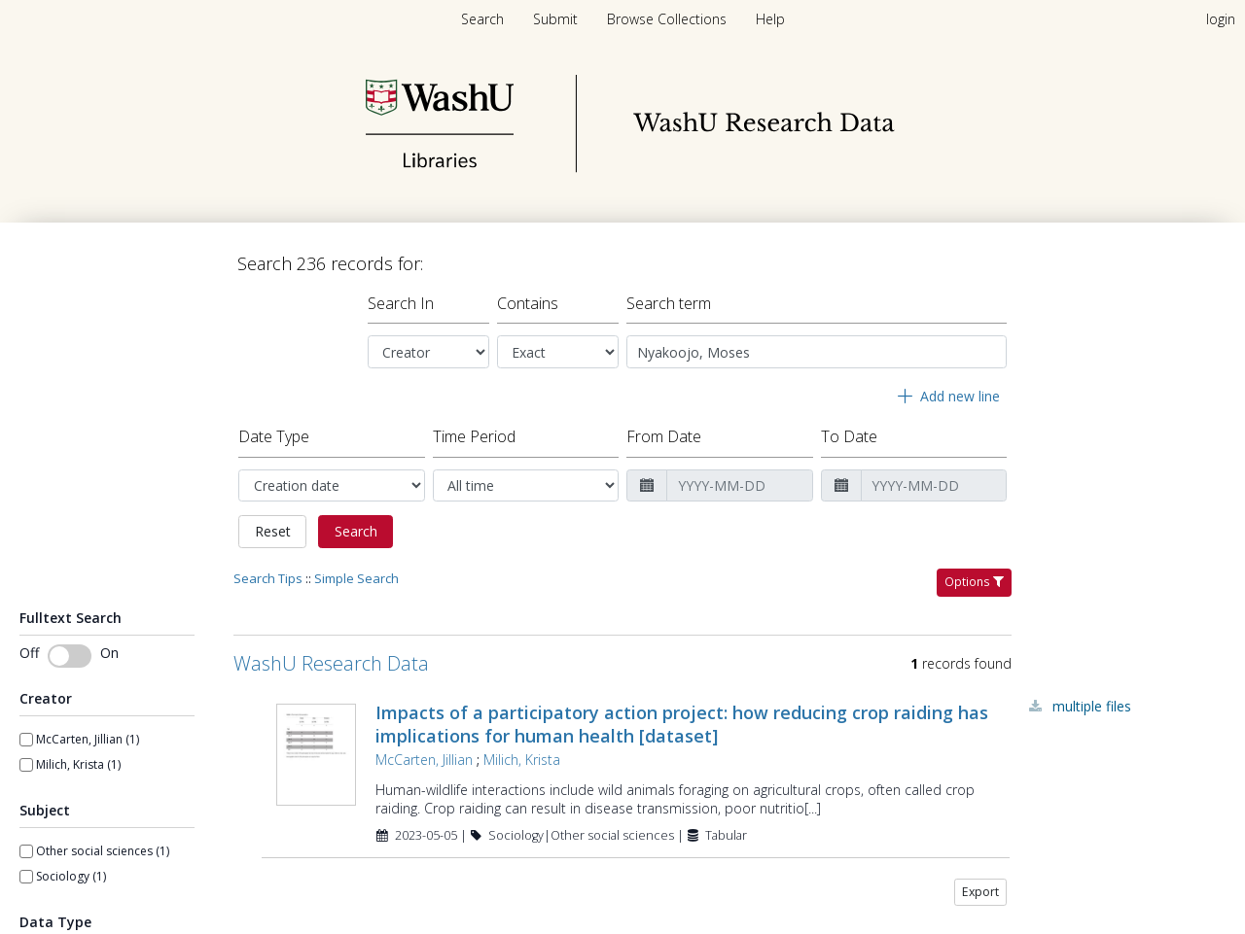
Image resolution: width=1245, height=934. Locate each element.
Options (974, 574)
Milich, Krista (521, 752)
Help (770, 19)
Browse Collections (668, 19)
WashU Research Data (331, 655)
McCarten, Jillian (424, 752)
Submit (557, 19)
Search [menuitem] (482, 19)
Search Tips (267, 570)
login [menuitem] (1220, 19)
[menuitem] (557, 19)
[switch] (69, 648)
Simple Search (356, 570)
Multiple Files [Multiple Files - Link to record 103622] (1091, 698)
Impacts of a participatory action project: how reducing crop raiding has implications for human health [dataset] (681, 716)
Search (356, 523)
